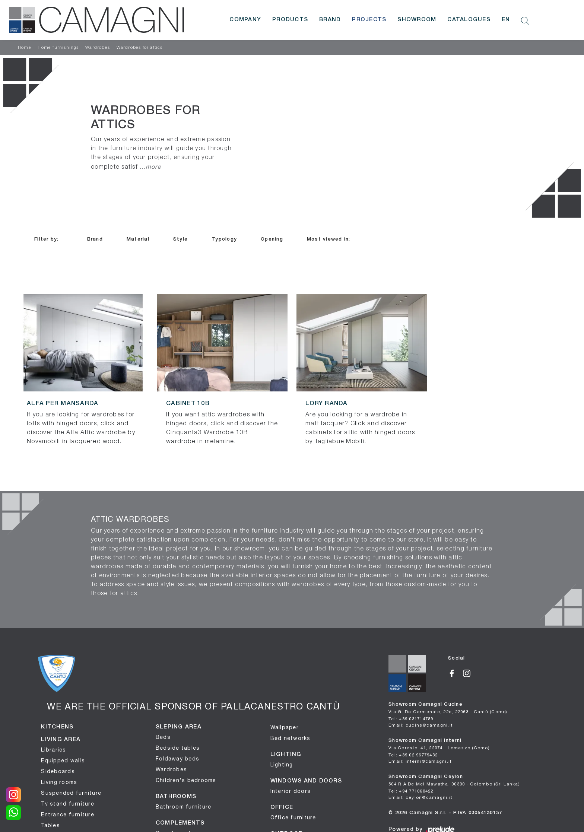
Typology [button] (224, 239)
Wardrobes (97, 48)
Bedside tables (178, 748)
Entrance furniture (67, 814)
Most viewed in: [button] (328, 239)
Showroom (416, 19)
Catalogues (469, 19)
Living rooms (59, 782)
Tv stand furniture (67, 804)
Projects (369, 19)
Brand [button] (95, 239)
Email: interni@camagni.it (419, 761)
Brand (330, 19)
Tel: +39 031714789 (411, 718)
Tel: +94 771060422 (411, 790)
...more (150, 166)
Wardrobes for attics (140, 48)
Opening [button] (272, 239)
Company (245, 19)
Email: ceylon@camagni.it (420, 797)
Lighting (281, 765)
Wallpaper (284, 727)
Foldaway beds (177, 759)
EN (506, 19)
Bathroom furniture (184, 807)
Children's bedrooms (186, 780)
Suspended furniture (71, 793)
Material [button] (138, 239)
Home (24, 48)
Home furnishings (58, 48)
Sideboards (58, 771)
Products (290, 19)
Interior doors (290, 791)
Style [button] (180, 239)
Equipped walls (63, 760)
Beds (163, 737)
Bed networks (290, 738)
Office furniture (293, 817)
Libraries (53, 750)
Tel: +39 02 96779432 (413, 754)
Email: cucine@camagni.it (420, 725)
